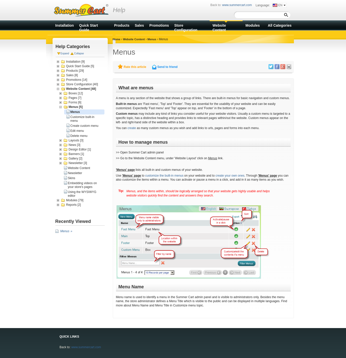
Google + (282, 66)
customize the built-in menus (164, 175)
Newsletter (75, 173)
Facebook (277, 66)
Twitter (271, 66)
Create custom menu (84, 126)
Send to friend (167, 67)
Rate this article (135, 67)
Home (117, 39)
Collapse (79, 53)
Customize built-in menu (82, 119)
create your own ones (229, 175)
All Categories (279, 25)
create (132, 128)
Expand (65, 53)
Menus (75, 112)
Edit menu (77, 131)
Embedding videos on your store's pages (82, 185)
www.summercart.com (86, 347)
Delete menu (79, 136)
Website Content (79, 168)
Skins (71, 178)
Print (288, 66)
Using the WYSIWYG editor (82, 193)
